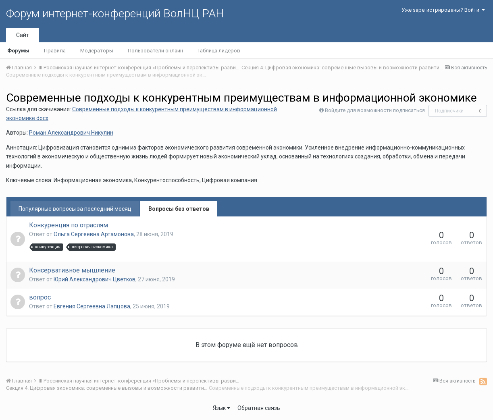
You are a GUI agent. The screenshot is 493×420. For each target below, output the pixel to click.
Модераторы (96, 51)
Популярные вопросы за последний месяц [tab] (75, 209)
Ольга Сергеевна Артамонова (94, 234)
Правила (55, 51)
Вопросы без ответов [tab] (178, 209)
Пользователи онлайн (155, 51)
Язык (221, 408)
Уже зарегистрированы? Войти (443, 10)
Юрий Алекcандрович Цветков (94, 279)
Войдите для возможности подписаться (375, 110)
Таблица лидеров (219, 51)
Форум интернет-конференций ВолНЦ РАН (115, 13)
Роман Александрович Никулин (71, 132)
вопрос (40, 297)
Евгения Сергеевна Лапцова (92, 306)
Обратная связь (258, 408)
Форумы (18, 51)
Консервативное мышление (72, 270)
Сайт (22, 35)
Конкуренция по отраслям (68, 225)
